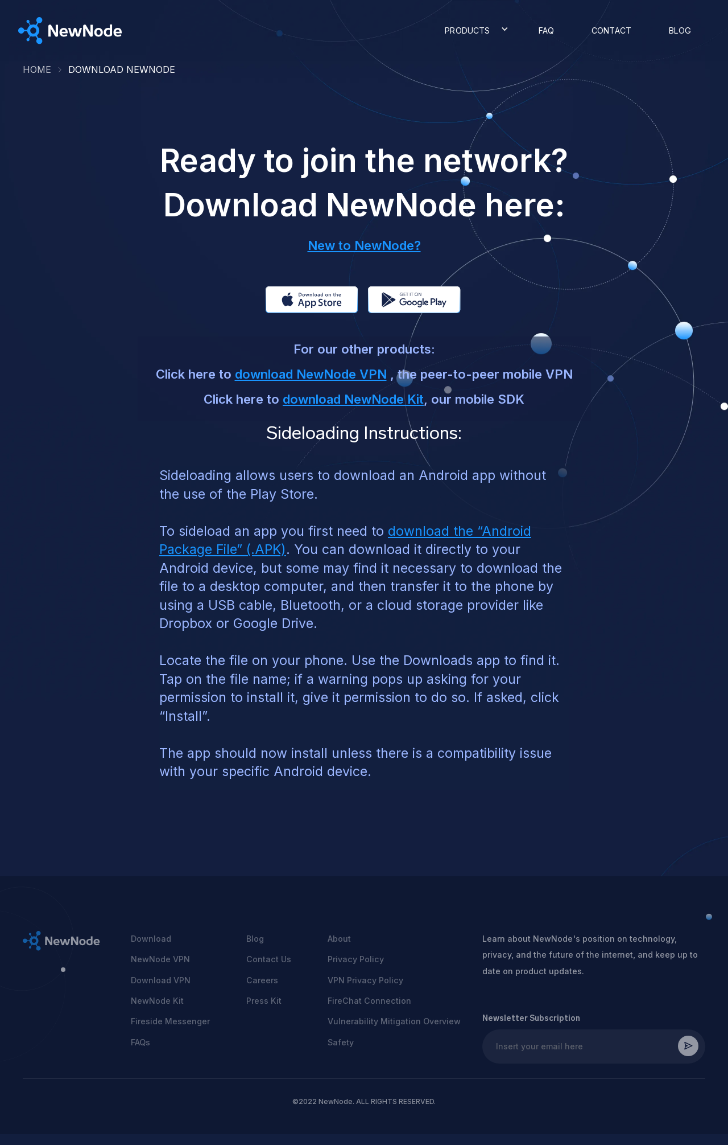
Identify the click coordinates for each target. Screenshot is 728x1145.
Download (151, 938)
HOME (37, 69)
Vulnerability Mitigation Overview (394, 1021)
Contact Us (268, 959)
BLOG (680, 30)
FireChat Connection (369, 1001)
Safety (341, 1042)
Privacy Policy (356, 959)
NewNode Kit (157, 1001)
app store (297, 299)
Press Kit (264, 1001)
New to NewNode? (364, 245)
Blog (255, 938)
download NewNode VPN (311, 374)
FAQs (140, 1042)
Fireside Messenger (170, 1021)
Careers (262, 980)
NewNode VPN (160, 959)
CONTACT (611, 30)
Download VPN (161, 980)
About (339, 938)
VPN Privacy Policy (365, 980)
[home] (70, 30)
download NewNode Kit (353, 399)
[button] (473, 31)
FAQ (546, 30)
